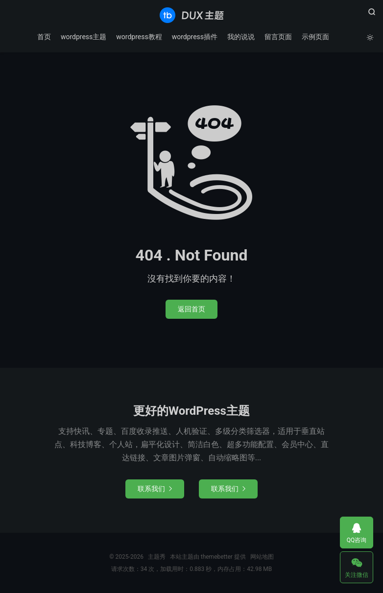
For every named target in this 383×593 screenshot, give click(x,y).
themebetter (217, 556)
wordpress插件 (194, 37)
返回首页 (191, 309)
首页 (44, 37)
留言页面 (278, 37)
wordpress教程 (139, 37)
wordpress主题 (83, 37)
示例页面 (315, 37)
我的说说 (241, 37)
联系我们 (155, 489)
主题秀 (192, 15)
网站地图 (262, 556)
